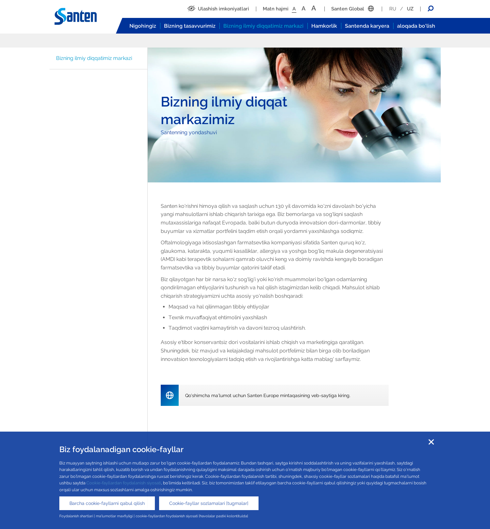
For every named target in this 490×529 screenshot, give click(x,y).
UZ (410, 9)
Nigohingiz (142, 26)
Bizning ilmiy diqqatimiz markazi (263, 26)
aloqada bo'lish (416, 26)
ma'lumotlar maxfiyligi (114, 516)
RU (392, 9)
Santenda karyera (367, 26)
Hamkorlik (324, 26)
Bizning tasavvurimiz (189, 26)
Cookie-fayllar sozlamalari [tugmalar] (208, 503)
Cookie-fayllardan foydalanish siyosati (123, 482)
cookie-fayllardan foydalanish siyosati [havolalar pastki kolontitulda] (192, 516)
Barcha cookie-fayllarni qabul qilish (107, 503)
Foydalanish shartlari (76, 516)
